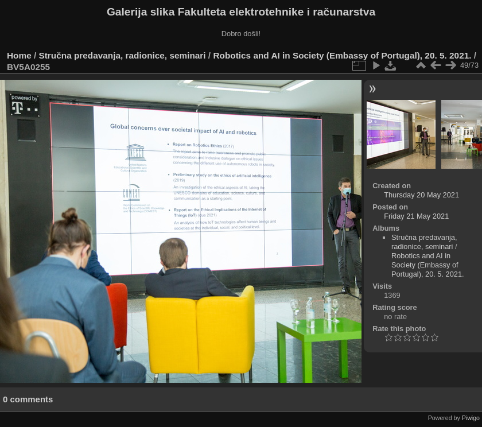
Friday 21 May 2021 (416, 216)
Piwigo (471, 417)
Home (19, 55)
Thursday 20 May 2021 (421, 195)
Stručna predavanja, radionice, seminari (122, 55)
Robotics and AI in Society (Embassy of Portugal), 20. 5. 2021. (342, 55)
